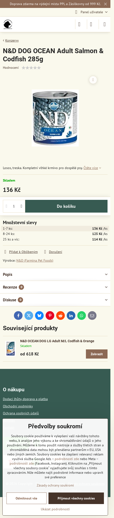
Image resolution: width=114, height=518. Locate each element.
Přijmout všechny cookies (76, 498)
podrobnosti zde (67, 459)
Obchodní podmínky (18, 406)
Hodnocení (11, 67)
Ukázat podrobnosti (55, 509)
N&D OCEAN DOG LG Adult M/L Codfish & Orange (57, 341)
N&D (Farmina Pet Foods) (34, 260)
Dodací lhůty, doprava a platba (25, 399)
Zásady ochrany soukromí (55, 485)
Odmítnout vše (26, 498)
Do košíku (66, 206)
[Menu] (104, 24)
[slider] (31, 68)
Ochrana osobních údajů (21, 413)
